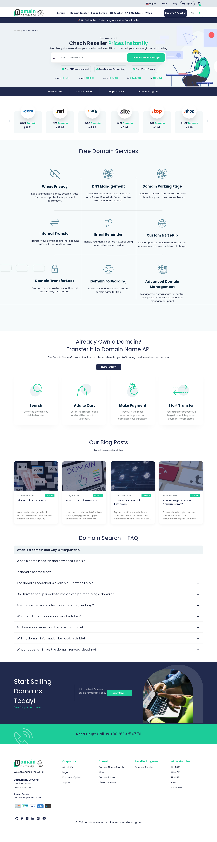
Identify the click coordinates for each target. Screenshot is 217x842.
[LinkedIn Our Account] (32, 822)
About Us (67, 770)
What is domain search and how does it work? (51, 564)
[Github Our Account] (16, 822)
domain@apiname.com (27, 800)
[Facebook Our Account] (22, 822)
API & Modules (134, 14)
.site (110, 81)
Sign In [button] (188, 3)
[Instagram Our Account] (38, 822)
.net (86, 81)
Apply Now (119, 696)
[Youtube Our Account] (44, 822)
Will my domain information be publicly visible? (51, 641)
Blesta (174, 785)
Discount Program (148, 94)
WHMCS (175, 770)
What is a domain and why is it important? (48, 553)
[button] (207, 124)
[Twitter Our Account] (27, 822)
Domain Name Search (111, 770)
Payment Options (72, 780)
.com (62, 81)
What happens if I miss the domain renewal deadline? (57, 653)
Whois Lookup (55, 94)
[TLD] (194, 15)
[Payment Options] (36, 809)
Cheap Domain (99, 14)
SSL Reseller (116, 14)
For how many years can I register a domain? (50, 630)
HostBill (175, 780)
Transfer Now (108, 370)
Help (164, 3)
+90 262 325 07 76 (125, 737)
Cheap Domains (115, 94)
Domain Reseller (78, 14)
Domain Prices (84, 94)
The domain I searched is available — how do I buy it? (56, 586)
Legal (65, 775)
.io (134, 81)
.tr (156, 81)
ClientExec (177, 790)
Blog (175, 3)
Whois (150, 14)
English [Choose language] (151, 3)
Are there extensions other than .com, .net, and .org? (55, 608)
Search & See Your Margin (146, 60)
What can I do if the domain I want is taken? (49, 619)
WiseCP (175, 775)
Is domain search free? (34, 575)
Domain (59, 14)
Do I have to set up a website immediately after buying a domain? (65, 597)
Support (67, 785)
